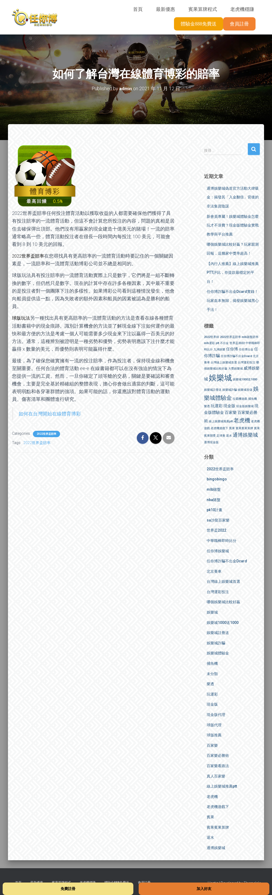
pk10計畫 (214, 510)
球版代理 (214, 725)
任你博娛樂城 (218, 551)
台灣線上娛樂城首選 (223, 581)
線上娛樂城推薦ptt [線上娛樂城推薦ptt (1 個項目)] (221, 421)
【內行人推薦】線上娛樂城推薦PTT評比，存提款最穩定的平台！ (233, 272)
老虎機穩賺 (242, 9)
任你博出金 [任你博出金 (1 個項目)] (246, 349)
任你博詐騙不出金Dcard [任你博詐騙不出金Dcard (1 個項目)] (236, 356)
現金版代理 (216, 714)
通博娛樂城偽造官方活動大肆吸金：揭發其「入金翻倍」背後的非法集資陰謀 (233, 197)
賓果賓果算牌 (218, 827)
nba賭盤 (213, 499)
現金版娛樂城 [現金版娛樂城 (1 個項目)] (245, 406)
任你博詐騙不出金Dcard (227, 561)
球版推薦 (214, 735)
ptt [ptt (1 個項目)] (217, 343)
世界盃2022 (216, 530)
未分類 (212, 673)
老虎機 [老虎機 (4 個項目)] (241, 420)
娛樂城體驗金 (218, 653)
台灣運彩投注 (218, 592)
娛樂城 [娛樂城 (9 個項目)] (220, 377)
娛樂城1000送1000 (223, 622)
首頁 (138, 9)
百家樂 (212, 745)
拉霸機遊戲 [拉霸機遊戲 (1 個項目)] (240, 399)
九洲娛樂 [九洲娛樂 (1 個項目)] (219, 349)
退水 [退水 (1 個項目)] (229, 435)
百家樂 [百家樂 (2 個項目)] (231, 412)
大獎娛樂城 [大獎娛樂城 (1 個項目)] (235, 368)
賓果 (210, 817)
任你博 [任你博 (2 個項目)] (232, 348)
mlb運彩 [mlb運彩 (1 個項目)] (209, 343)
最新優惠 (165, 9)
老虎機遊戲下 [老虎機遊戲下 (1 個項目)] (219, 428)
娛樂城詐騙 (216, 643)
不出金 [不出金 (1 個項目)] (224, 343)
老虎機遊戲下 (218, 807)
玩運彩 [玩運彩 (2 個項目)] (217, 405)
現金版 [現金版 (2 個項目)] (229, 405)
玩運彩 (212, 694)
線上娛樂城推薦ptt (222, 786)
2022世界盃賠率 (46, 433)
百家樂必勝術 (218, 755)
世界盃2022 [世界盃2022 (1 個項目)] (237, 343)
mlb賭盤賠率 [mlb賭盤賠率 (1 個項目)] (250, 337)
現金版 (212, 704)
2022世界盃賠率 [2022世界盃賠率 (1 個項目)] (230, 337)
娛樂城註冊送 (218, 633)
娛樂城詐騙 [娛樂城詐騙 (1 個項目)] (229, 389)
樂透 (210, 684)
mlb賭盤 (214, 489)
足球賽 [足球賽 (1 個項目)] (220, 435)
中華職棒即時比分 (221, 540)
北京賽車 (214, 571)
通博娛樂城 (216, 847)
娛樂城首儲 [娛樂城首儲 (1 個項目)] (245, 389)
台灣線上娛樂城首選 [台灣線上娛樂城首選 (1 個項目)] (224, 362)
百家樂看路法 (218, 766)
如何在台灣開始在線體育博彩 (50, 413)
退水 (210, 837)
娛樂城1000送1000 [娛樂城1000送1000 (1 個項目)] (245, 379)
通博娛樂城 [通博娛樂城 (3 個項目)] (245, 435)
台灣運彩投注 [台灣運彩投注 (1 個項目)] (246, 362)
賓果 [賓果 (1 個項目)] (232, 428)
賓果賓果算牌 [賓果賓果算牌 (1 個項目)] (244, 428)
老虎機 (212, 796)
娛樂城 (212, 612)
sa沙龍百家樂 (218, 520)
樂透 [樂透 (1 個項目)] (207, 406)
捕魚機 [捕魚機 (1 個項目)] (252, 399)
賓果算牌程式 (202, 9)
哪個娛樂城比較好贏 (223, 602)
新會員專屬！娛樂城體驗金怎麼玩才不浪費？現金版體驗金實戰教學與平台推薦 (233, 225)
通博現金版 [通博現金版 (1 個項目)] (211, 442)
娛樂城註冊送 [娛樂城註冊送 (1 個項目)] (213, 389)
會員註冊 (239, 24)
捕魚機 (212, 663)
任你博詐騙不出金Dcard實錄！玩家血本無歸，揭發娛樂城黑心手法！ (233, 300)
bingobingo (217, 479)
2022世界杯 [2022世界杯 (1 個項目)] (211, 337)
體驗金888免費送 (198, 24)
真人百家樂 (216, 776)
